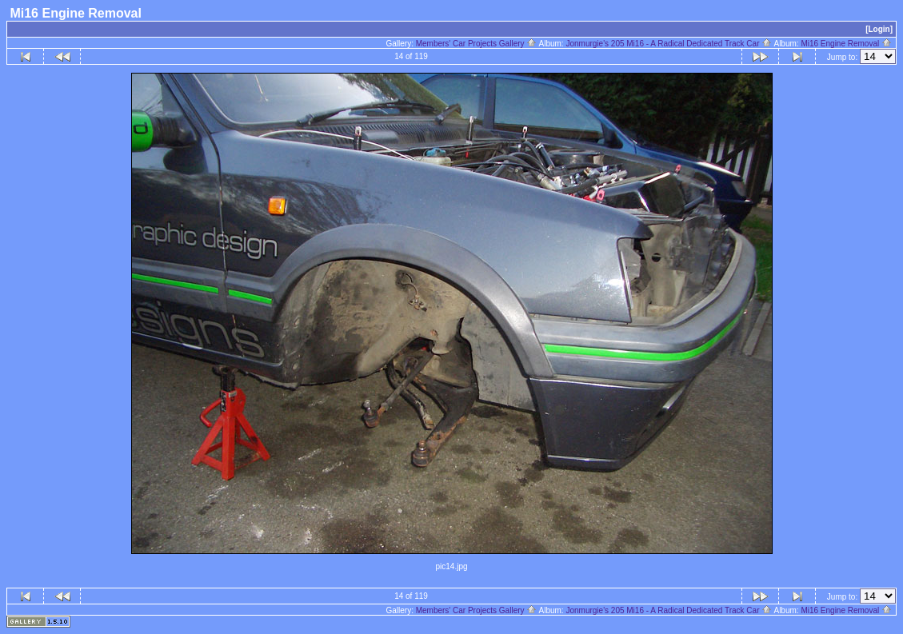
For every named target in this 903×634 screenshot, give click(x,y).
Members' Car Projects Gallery (476, 43)
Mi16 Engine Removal (846, 43)
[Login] (879, 29)
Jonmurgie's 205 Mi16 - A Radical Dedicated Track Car (668, 43)
